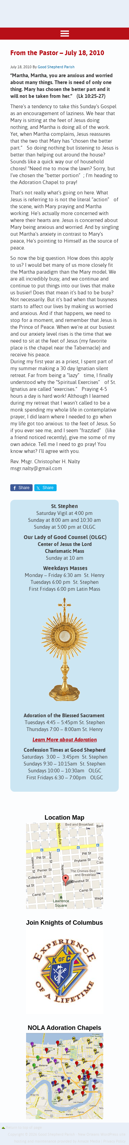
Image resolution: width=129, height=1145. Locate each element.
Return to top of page (24, 1128)
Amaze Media (89, 1141)
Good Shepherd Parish (56, 67)
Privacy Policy (114, 1141)
